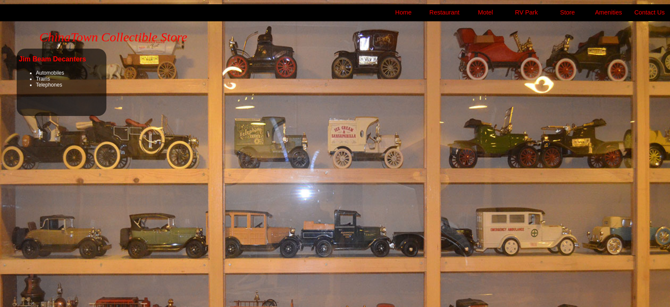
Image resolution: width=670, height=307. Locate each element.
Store (567, 12)
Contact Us (649, 12)
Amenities (608, 12)
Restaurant (444, 12)
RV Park (526, 12)
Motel (485, 12)
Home (403, 12)
